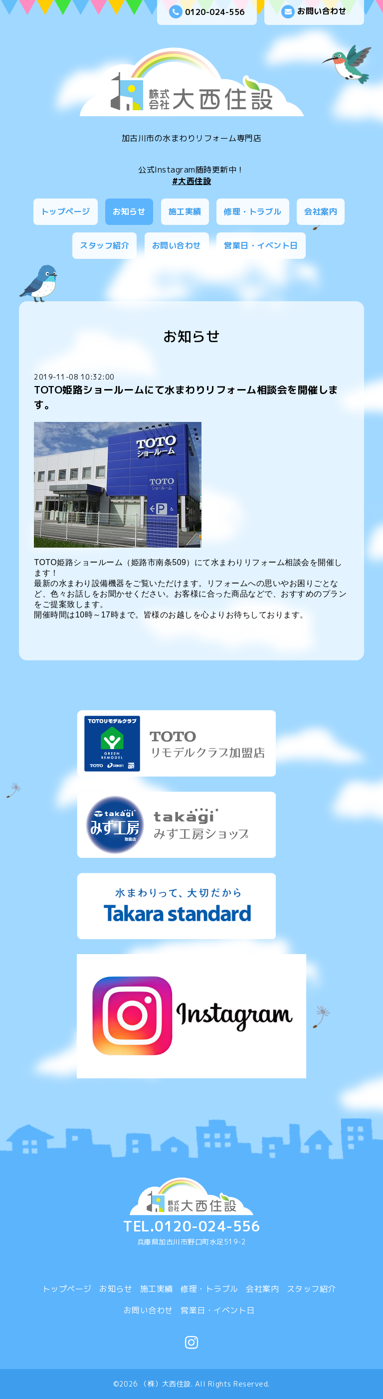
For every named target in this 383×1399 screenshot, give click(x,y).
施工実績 (185, 211)
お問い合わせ (314, 11)
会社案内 (320, 211)
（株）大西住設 (165, 1384)
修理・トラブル (253, 211)
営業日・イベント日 (261, 245)
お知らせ (129, 211)
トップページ (65, 211)
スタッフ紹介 (104, 245)
